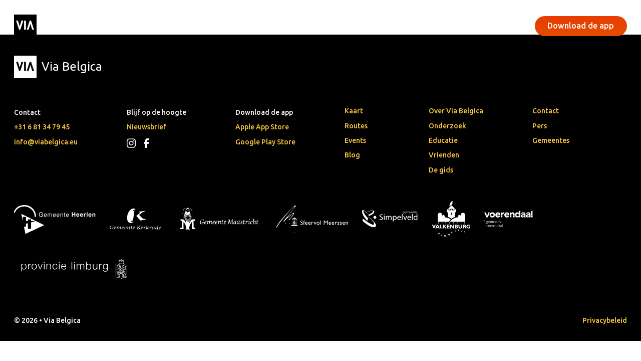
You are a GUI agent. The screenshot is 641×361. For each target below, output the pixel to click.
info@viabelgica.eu (46, 142)
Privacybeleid (604, 320)
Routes (356, 126)
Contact (545, 111)
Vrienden (444, 155)
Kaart (354, 111)
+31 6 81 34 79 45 (42, 127)
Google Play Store (265, 142)
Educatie (443, 140)
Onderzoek (447, 126)
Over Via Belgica (456, 111)
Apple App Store (262, 127)
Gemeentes (550, 140)
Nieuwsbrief (146, 127)
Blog (352, 155)
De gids (441, 170)
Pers (539, 126)
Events (253, 26)
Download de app (580, 25)
